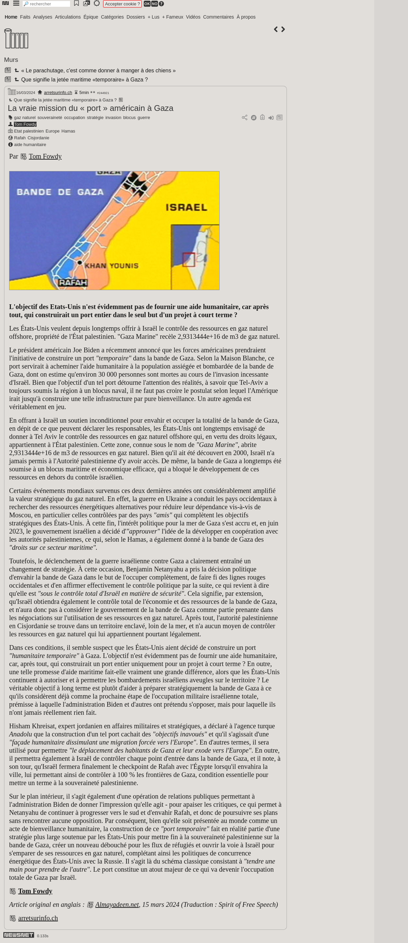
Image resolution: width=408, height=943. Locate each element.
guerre (144, 117)
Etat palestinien (29, 131)
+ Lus (154, 17)
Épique (91, 17)
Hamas (68, 131)
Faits (25, 17)
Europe (53, 131)
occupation (74, 117)
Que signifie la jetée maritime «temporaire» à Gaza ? (80, 79)
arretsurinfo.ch (58, 92)
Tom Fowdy (25, 124)
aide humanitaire (30, 144)
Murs (11, 59)
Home (11, 17)
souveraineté (50, 117)
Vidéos (193, 17)
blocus (129, 117)
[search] (46, 4)
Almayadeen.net (117, 904)
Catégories (112, 17)
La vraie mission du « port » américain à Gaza (91, 108)
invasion (113, 117)
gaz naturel (25, 117)
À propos (245, 17)
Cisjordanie (38, 137)
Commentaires (218, 17)
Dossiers (136, 17)
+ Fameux (172, 17)
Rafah (20, 137)
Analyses (42, 17)
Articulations (68, 17)
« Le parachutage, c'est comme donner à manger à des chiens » (94, 70)
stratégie (95, 117)
